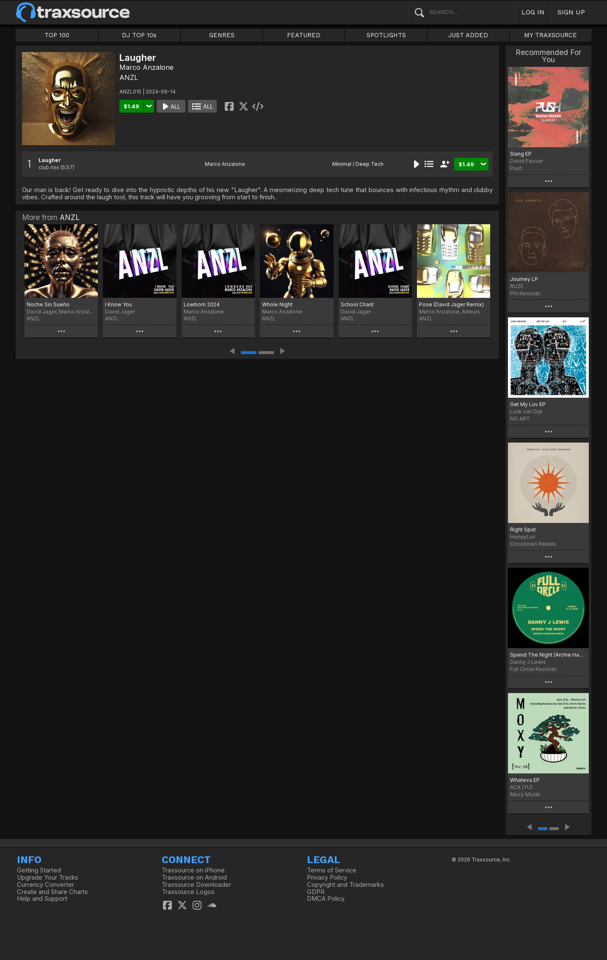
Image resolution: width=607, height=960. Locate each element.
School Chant (357, 304)
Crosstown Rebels (533, 544)
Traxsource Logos (188, 892)
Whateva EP (525, 780)
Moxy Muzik (525, 794)
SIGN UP (571, 12)
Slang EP (521, 154)
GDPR (316, 892)
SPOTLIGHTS (386, 35)
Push (516, 168)
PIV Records (525, 293)
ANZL (128, 77)
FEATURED (303, 35)
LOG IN (532, 12)
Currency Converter (45, 884)
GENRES (222, 35)
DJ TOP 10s (139, 35)
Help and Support (42, 898)
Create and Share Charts (52, 892)
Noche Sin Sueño (48, 304)
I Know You (118, 304)
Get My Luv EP (528, 404)
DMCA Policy (326, 898)
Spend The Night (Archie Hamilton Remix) (548, 655)
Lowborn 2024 (202, 304)
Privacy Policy (327, 877)
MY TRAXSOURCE (550, 35)
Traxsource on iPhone (193, 870)
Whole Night (277, 304)
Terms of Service (331, 870)
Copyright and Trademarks (345, 884)
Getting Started (39, 870)
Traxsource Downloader (196, 884)
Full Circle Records (533, 669)
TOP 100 (56, 35)
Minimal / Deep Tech (358, 164)
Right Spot (523, 529)
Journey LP (524, 279)
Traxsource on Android (194, 877)
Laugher (50, 160)
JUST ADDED (468, 35)
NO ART (520, 418)
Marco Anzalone (146, 67)
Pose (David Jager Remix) (451, 304)
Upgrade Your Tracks (47, 877)
